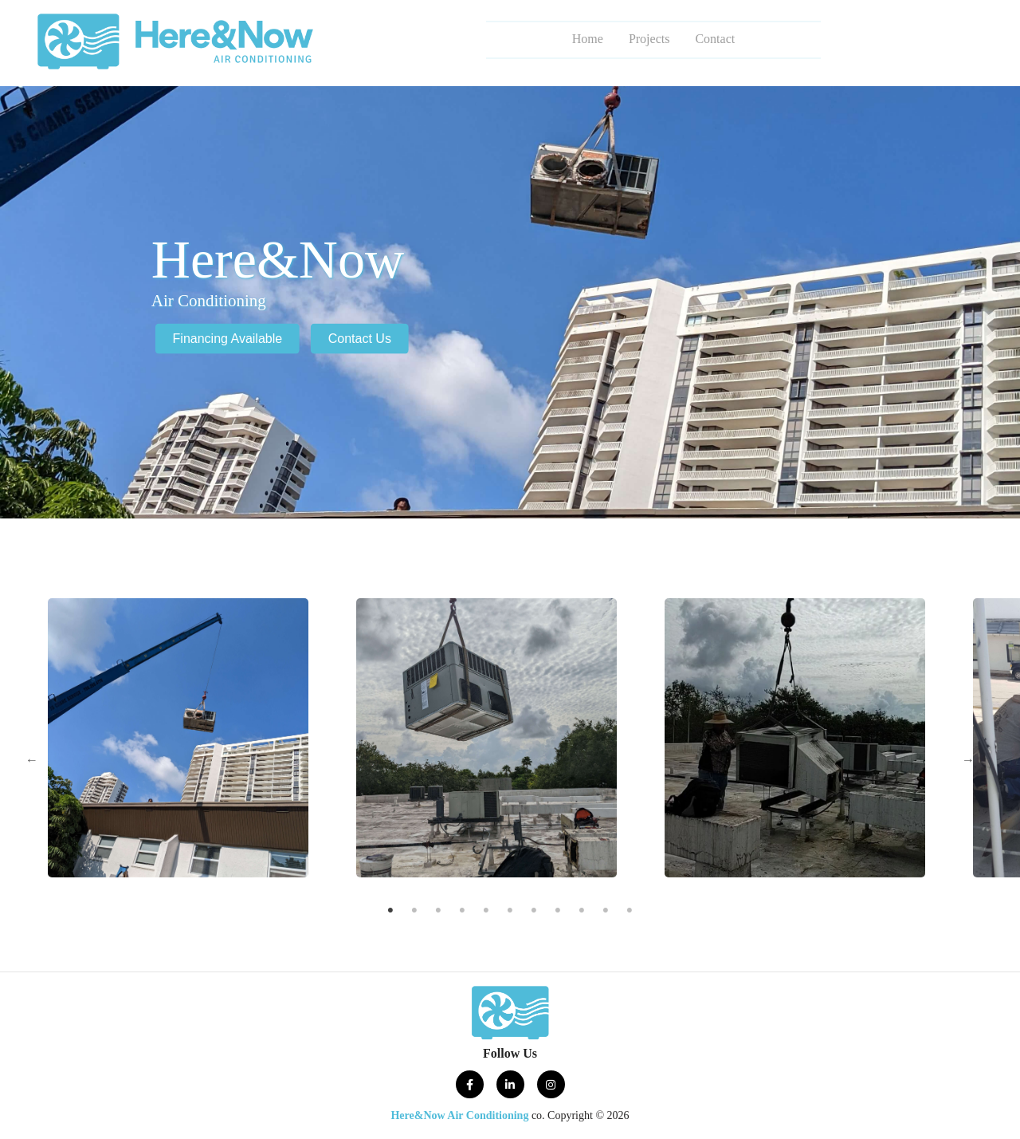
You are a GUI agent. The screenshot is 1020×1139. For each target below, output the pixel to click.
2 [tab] (415, 912)
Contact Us (359, 338)
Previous (32, 760)
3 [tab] (439, 912)
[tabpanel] (486, 737)
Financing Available (228, 338)
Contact (715, 38)
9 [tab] (582, 912)
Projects (649, 38)
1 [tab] (391, 912)
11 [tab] (630, 912)
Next (968, 760)
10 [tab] (606, 912)
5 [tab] (486, 912)
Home (587, 38)
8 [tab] (558, 912)
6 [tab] (510, 912)
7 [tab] (534, 912)
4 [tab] (463, 912)
